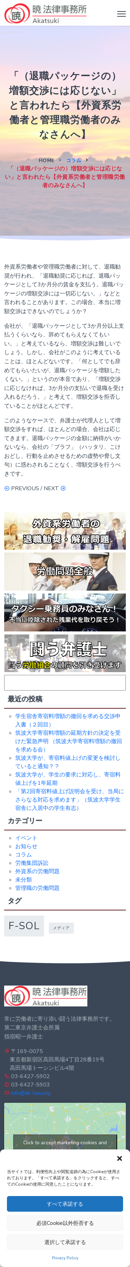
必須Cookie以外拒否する (65, 1223)
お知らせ (26, 846)
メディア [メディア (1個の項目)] (61, 928)
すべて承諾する (65, 1204)
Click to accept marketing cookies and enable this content (65, 1146)
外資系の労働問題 (37, 871)
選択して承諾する (65, 1242)
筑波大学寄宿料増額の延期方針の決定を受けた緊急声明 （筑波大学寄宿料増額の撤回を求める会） (68, 741)
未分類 (23, 880)
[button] (119, 1158)
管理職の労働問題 (37, 888)
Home (46, 160)
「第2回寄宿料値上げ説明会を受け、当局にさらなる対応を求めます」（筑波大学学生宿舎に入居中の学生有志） (69, 800)
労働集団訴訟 (32, 863)
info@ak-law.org (30, 1093)
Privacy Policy (65, 1258)
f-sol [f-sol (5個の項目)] (24, 926)
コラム (73, 160)
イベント (26, 838)
